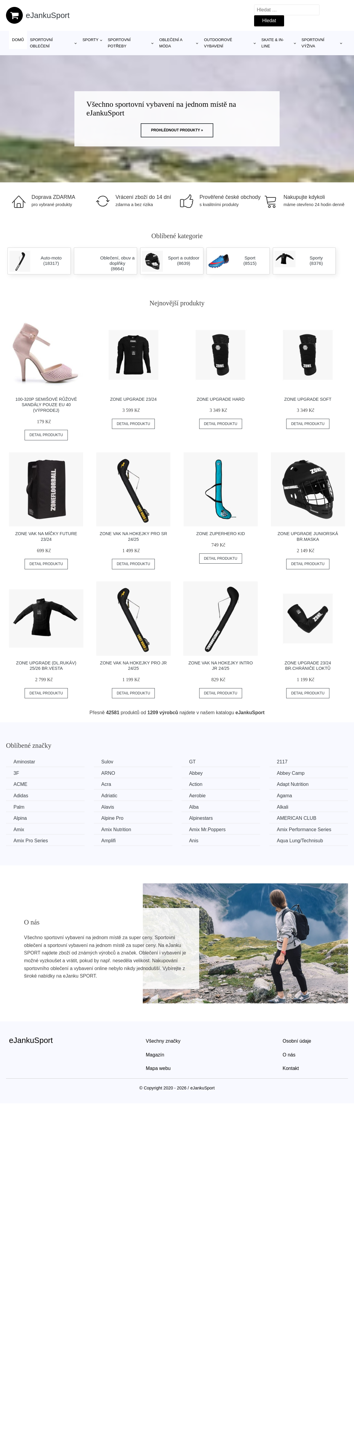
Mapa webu (158, 1068)
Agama (284, 795)
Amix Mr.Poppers (207, 829)
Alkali (282, 807)
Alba (194, 807)
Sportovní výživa (313, 42)
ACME (20, 784)
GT (192, 761)
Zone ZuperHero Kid (220, 533)
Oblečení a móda (170, 42)
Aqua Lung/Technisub (300, 840)
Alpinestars (201, 818)
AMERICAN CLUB (296, 818)
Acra (106, 784)
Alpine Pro (112, 818)
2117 (282, 761)
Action (195, 784)
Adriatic (109, 795)
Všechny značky (163, 1041)
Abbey (195, 773)
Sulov (107, 761)
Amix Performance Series (304, 829)
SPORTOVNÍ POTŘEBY (119, 42)
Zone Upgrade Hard (220, 399)
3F (16, 773)
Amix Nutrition (116, 829)
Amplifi (108, 840)
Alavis (107, 807)
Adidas (21, 795)
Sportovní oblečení (41, 42)
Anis (193, 840)
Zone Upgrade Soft (308, 399)
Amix (19, 829)
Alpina (20, 818)
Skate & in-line (272, 42)
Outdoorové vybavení (218, 42)
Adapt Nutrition (293, 784)
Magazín (155, 1054)
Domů (18, 39)
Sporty (90, 39)
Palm (19, 807)
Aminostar (24, 761)
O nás (289, 1054)
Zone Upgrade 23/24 (133, 399)
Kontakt (291, 1068)
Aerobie (197, 795)
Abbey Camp (291, 773)
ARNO (108, 773)
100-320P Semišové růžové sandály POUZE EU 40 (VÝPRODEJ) (46, 405)
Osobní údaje (297, 1041)
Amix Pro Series (31, 840)
